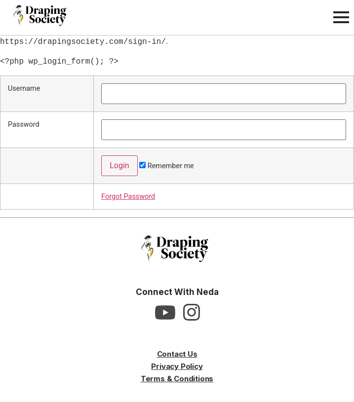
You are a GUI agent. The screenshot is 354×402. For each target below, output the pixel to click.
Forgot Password (128, 196)
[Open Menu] (341, 17)
